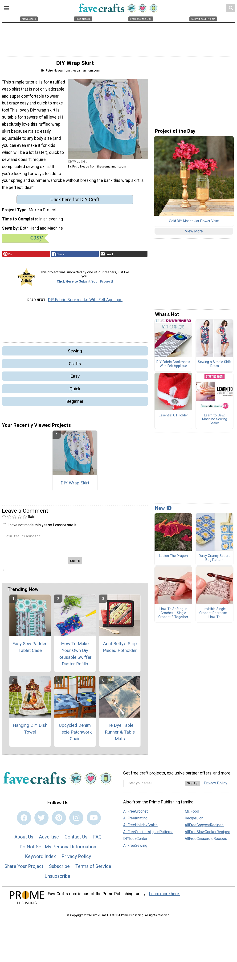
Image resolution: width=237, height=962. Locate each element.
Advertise (49, 840)
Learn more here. (164, 896)
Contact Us (76, 840)
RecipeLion (194, 821)
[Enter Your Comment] (75, 546)
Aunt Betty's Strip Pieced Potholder (120, 650)
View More (194, 234)
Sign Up (192, 786)
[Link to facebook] (24, 821)
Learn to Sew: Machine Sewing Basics (214, 422)
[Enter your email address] (154, 786)
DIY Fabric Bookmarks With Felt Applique (85, 302)
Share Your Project (23, 869)
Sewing (75, 354)
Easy (75, 379)
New (163, 511)
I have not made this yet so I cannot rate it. (42, 528)
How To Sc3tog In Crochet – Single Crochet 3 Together (173, 616)
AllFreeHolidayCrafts (140, 828)
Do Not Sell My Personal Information (58, 849)
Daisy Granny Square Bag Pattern (214, 561)
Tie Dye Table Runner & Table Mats (120, 734)
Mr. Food (192, 814)
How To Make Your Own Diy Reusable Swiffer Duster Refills (75, 656)
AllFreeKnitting (135, 821)
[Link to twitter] (41, 821)
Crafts (75, 366)
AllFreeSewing (135, 848)
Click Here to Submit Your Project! (85, 284)
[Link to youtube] (94, 821)
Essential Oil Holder (173, 418)
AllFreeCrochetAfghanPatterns (148, 834)
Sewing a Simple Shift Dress (214, 367)
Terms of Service (93, 869)
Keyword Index (40, 859)
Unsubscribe (57, 879)
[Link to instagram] (76, 821)
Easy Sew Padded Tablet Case (30, 650)
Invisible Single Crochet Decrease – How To (214, 616)
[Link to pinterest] (59, 821)
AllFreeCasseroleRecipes (206, 841)
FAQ (97, 840)
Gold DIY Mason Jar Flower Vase (194, 224)
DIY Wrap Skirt (75, 485)
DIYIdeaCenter (135, 841)
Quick (74, 391)
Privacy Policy (76, 859)
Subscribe (59, 869)
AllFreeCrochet (135, 814)
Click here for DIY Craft (75, 202)
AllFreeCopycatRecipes (204, 828)
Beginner (75, 404)
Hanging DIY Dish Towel (30, 731)
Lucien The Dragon (173, 559)
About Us (23, 840)
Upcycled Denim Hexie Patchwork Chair (75, 734)
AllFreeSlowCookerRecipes (207, 834)
